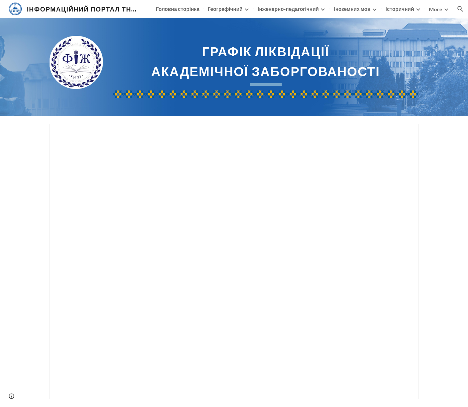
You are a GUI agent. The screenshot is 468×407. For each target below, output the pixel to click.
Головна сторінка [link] (177, 9)
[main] (265, 63)
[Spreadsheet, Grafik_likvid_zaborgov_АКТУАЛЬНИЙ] (234, 261)
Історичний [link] (400, 9)
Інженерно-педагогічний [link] (288, 9)
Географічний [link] (225, 9)
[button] (460, 9)
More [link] (435, 9)
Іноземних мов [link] (352, 9)
